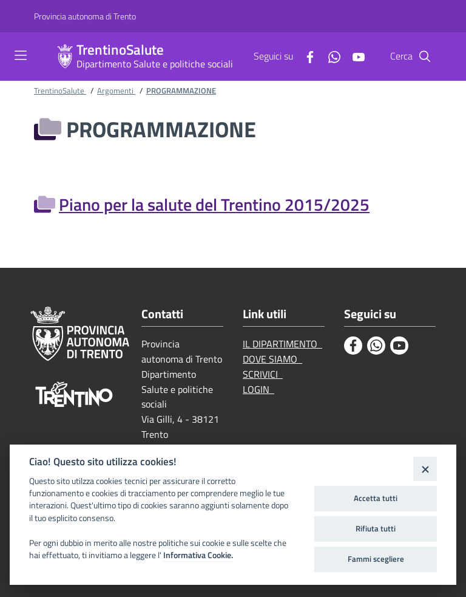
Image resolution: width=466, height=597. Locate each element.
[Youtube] (354, 56)
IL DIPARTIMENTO (282, 343)
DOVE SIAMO (272, 359)
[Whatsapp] (329, 56)
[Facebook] (305, 56)
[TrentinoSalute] (64, 56)
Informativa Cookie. (198, 555)
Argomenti (116, 90)
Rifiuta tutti (376, 528)
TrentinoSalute (120, 50)
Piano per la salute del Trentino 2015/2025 (214, 204)
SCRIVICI (263, 374)
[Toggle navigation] (20, 55)
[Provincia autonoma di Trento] (85, 16)
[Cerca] (424, 56)
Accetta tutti (375, 498)
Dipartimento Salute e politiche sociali (154, 64)
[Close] (425, 468)
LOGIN (258, 389)
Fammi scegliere (376, 559)
